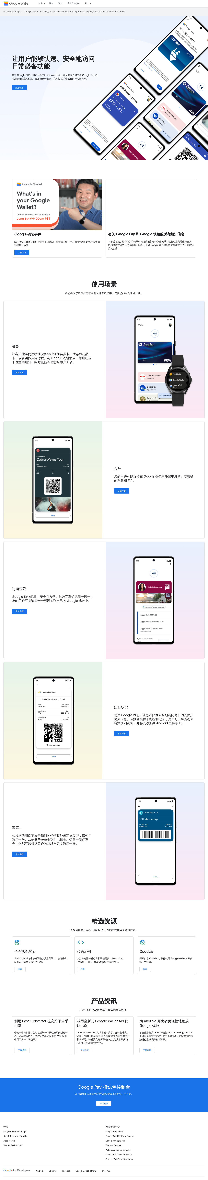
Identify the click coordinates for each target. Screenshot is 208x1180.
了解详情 (22, 252)
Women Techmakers (12, 1145)
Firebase (66, 1171)
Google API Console (115, 1131)
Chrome (52, 1171)
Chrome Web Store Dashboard (120, 1159)
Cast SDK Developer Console (119, 1154)
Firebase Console (113, 1145)
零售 (15, 346)
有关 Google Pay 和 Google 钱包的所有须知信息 (146, 234)
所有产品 (106, 1171)
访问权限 (19, 589)
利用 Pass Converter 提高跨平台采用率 (41, 1023)
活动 (60, 3)
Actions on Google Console (118, 1150)
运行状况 (121, 707)
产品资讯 (104, 1001)
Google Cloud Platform (86, 1171)
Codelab (146, 951)
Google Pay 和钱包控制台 (104, 1087)
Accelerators (9, 1141)
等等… (16, 828)
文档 (41, 3)
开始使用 (19, 87)
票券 (117, 469)
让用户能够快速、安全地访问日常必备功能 (53, 62)
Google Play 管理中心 (115, 1141)
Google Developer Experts (15, 1136)
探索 (20, 969)
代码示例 (84, 951)
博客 (51, 3)
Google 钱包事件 (27, 234)
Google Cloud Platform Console (120, 1136)
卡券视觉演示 (24, 951)
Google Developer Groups (14, 1131)
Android (39, 1171)
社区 (87, 3)
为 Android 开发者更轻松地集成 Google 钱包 (164, 1023)
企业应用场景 (74, 3)
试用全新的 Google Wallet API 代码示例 (102, 1023)
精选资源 (104, 921)
